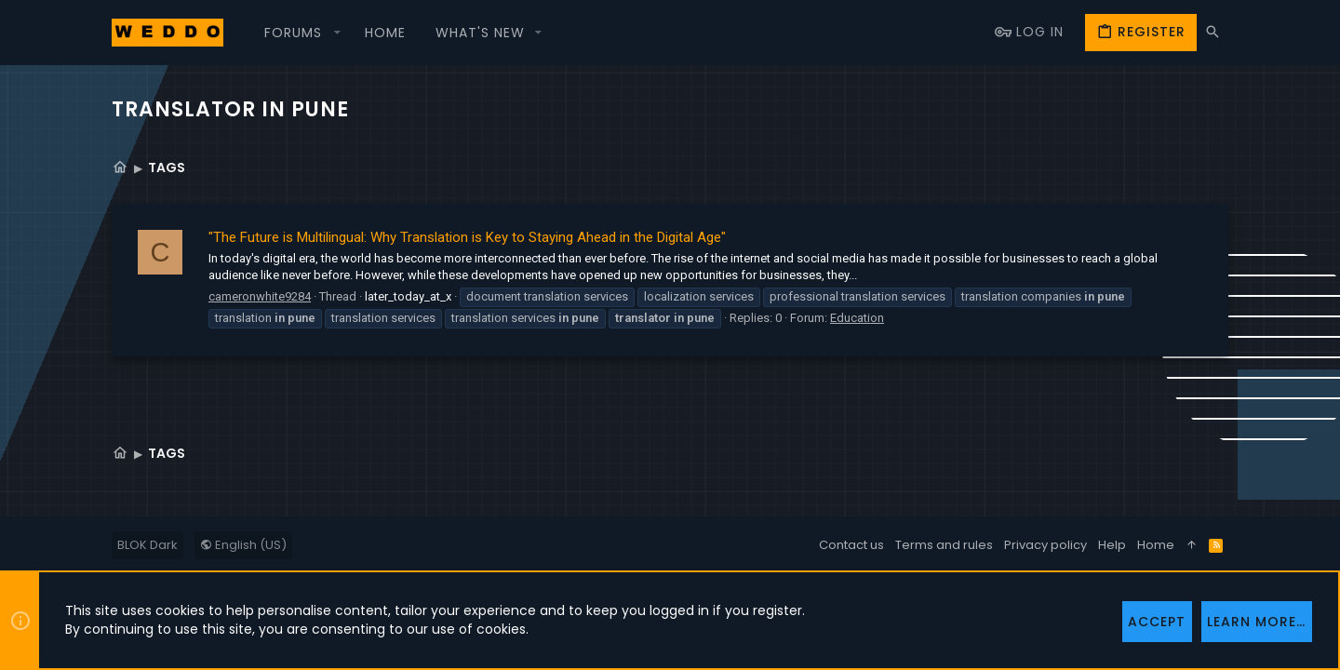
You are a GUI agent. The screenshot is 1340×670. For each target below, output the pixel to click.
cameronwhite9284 (259, 296)
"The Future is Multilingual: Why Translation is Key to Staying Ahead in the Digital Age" (467, 237)
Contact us (851, 545)
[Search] (1212, 32)
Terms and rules (944, 545)
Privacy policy (1045, 545)
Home (1155, 545)
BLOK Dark (147, 545)
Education (857, 318)
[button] (299, 32)
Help (1112, 545)
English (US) (243, 545)
